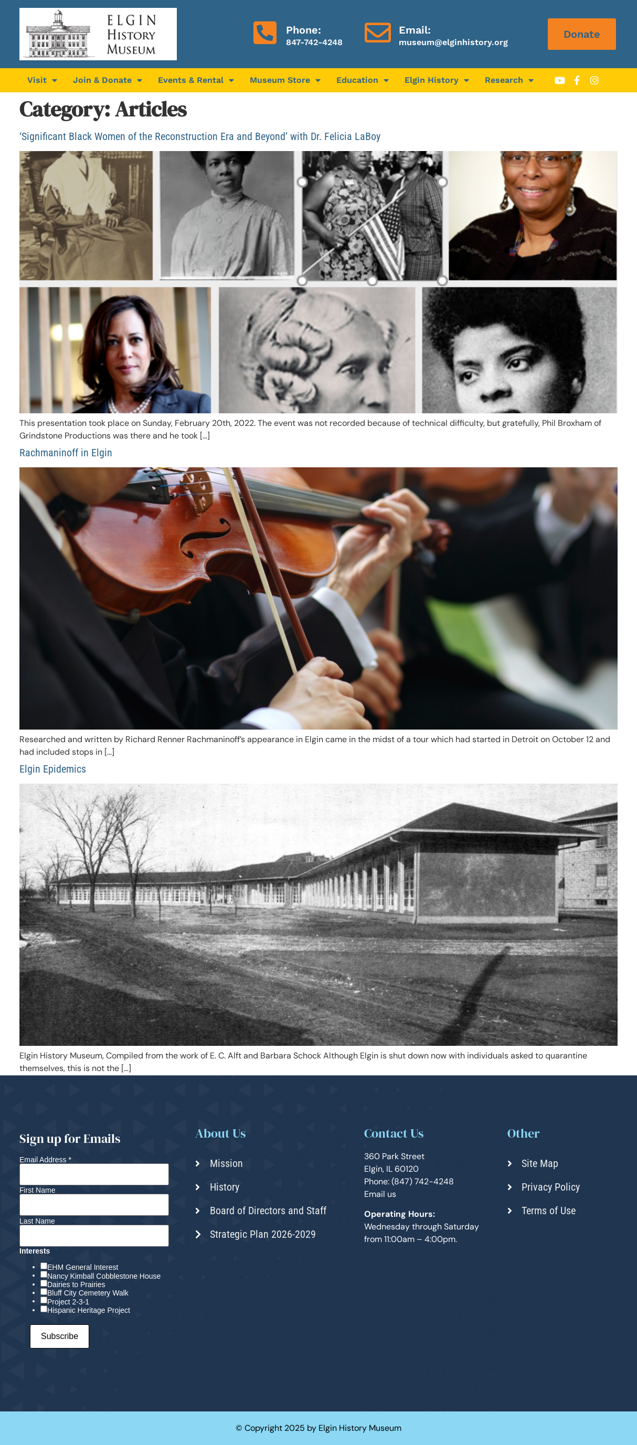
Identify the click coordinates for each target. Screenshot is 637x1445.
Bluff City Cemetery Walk (88, 1293)
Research (509, 80)
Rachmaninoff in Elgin (65, 452)
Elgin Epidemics (52, 769)
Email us (380, 1194)
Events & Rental (196, 80)
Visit (42, 80)
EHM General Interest (82, 1267)
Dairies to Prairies (76, 1284)
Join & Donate (107, 80)
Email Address (45, 1159)
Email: (415, 30)
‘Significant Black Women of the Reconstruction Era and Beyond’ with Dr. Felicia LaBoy (199, 136)
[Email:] (378, 32)
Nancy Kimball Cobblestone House (104, 1276)
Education (362, 80)
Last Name (37, 1221)
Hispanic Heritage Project (88, 1310)
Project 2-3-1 (68, 1301)
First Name (37, 1190)
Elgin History (437, 80)
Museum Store (285, 80)
